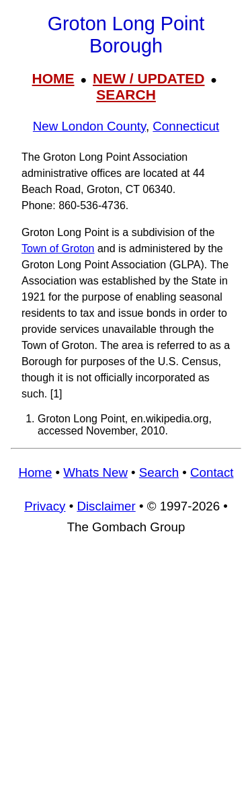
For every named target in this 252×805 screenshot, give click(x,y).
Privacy (44, 506)
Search (159, 472)
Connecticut (186, 126)
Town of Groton (58, 248)
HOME (53, 78)
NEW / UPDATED (148, 78)
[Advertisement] (126, 676)
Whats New (95, 472)
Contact (211, 472)
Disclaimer (106, 506)
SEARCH (126, 94)
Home (35, 472)
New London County (89, 126)
